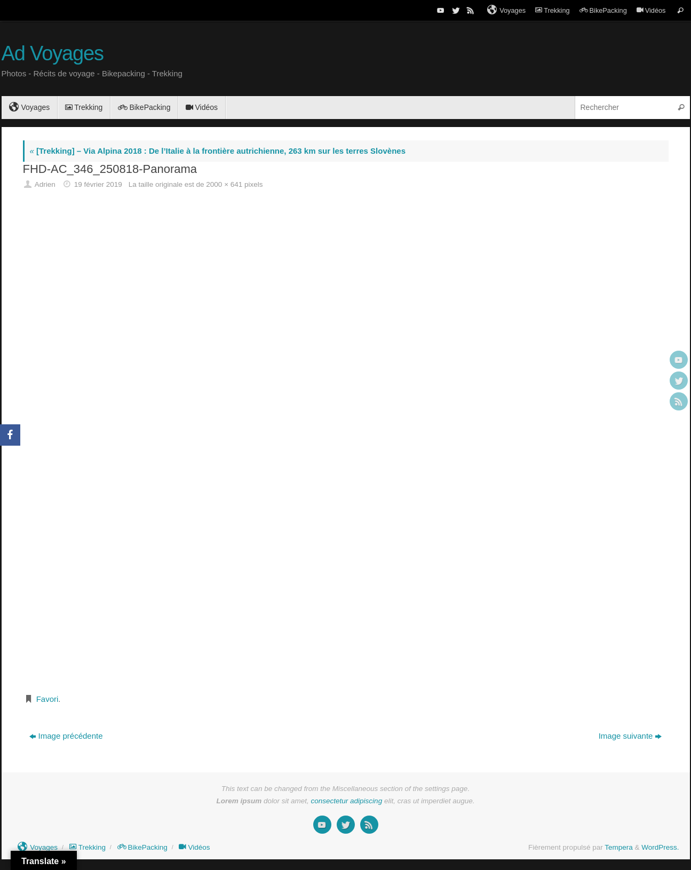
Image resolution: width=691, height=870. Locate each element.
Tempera (619, 847)
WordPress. (660, 847)
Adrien (45, 184)
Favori (47, 698)
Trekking (552, 10)
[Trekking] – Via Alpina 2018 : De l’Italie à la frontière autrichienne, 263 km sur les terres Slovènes (218, 150)
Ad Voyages (53, 54)
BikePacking (603, 10)
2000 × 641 (224, 184)
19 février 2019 (98, 184)
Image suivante (630, 735)
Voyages (506, 10)
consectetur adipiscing (347, 801)
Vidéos (651, 10)
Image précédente (66, 735)
